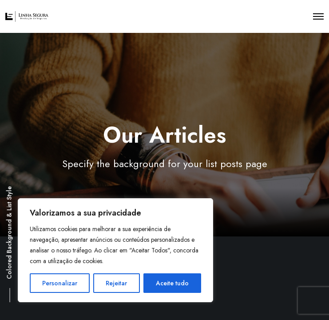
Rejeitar (116, 283)
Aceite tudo (172, 283)
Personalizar (59, 283)
